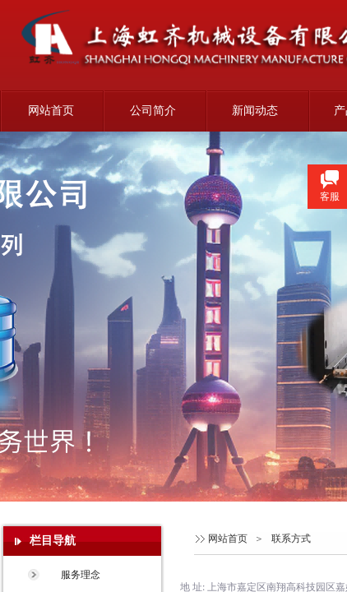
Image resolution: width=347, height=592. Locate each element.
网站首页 (51, 110)
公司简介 (153, 110)
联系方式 (291, 538)
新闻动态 (255, 110)
